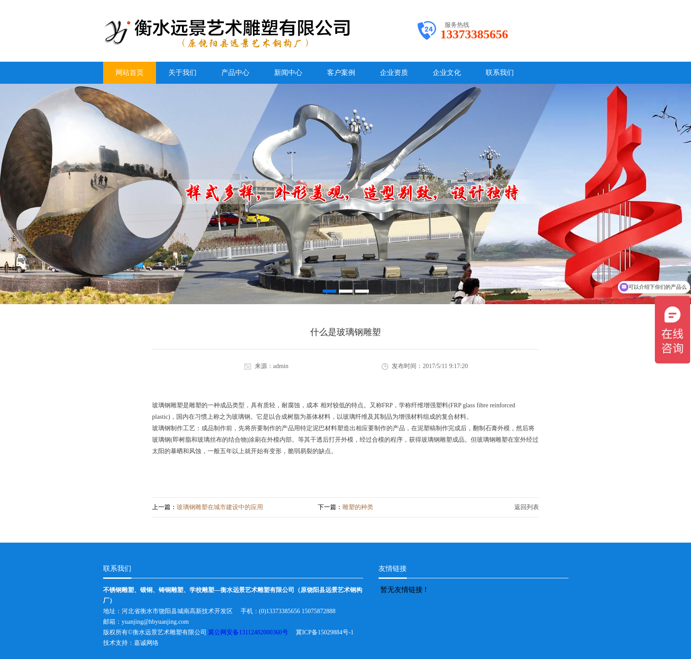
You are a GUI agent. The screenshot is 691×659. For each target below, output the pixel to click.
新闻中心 (288, 72)
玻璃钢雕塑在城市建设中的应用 (220, 507)
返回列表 (526, 507)
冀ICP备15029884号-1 (328, 632)
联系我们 (500, 72)
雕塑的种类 (357, 507)
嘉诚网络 (146, 643)
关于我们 (182, 72)
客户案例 (341, 72)
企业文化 (447, 72)
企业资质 (394, 72)
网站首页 (129, 72)
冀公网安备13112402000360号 (252, 632)
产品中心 (235, 72)
